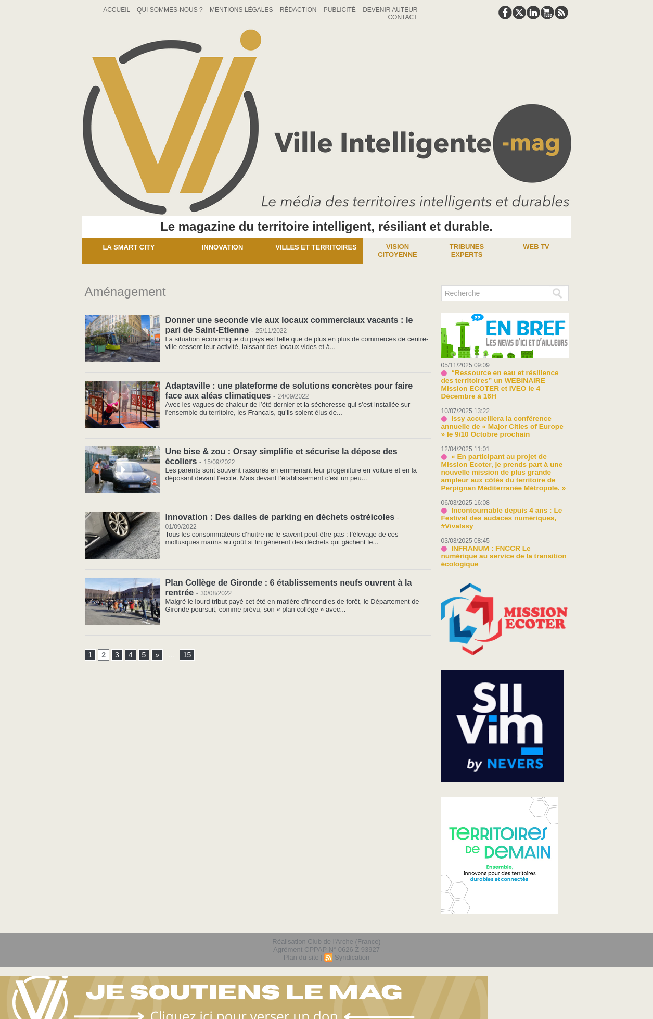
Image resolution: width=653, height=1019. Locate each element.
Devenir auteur (390, 10)
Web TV (536, 247)
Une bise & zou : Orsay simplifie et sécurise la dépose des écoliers (297, 450)
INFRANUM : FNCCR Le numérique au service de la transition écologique (502, 544)
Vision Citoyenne (397, 250)
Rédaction (299, 10)
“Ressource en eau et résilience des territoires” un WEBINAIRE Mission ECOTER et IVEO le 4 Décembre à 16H (504, 380)
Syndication (352, 942)
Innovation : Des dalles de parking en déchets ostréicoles (279, 516)
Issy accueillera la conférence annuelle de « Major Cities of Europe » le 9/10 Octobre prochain (502, 418)
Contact (402, 17)
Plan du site (301, 942)
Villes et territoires (316, 247)
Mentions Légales (242, 10)
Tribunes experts (467, 250)
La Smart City (129, 247)
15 (187, 655)
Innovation (223, 247)
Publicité (340, 10)
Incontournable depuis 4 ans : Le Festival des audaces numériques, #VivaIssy (499, 510)
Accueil (117, 10)
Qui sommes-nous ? (170, 10)
